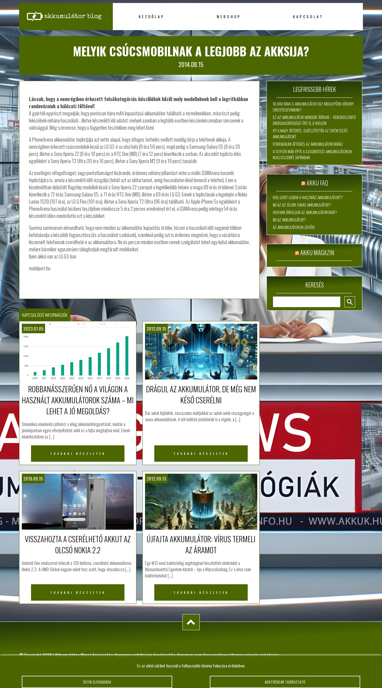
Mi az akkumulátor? (289, 220)
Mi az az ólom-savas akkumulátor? (302, 205)
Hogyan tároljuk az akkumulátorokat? (305, 212)
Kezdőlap (151, 16)
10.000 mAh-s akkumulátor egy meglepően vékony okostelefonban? (313, 107)
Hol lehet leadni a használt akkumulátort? (308, 197)
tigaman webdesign (133, 655)
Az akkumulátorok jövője (294, 227)
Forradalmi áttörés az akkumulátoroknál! (308, 144)
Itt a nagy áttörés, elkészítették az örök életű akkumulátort (310, 134)
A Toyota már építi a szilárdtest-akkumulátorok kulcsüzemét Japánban (312, 154)
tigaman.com (189, 655)
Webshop (229, 16)
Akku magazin (317, 252)
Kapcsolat (308, 16)
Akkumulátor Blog (72, 655)
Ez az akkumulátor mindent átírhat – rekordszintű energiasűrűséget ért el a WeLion (314, 120)
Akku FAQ (317, 182)
